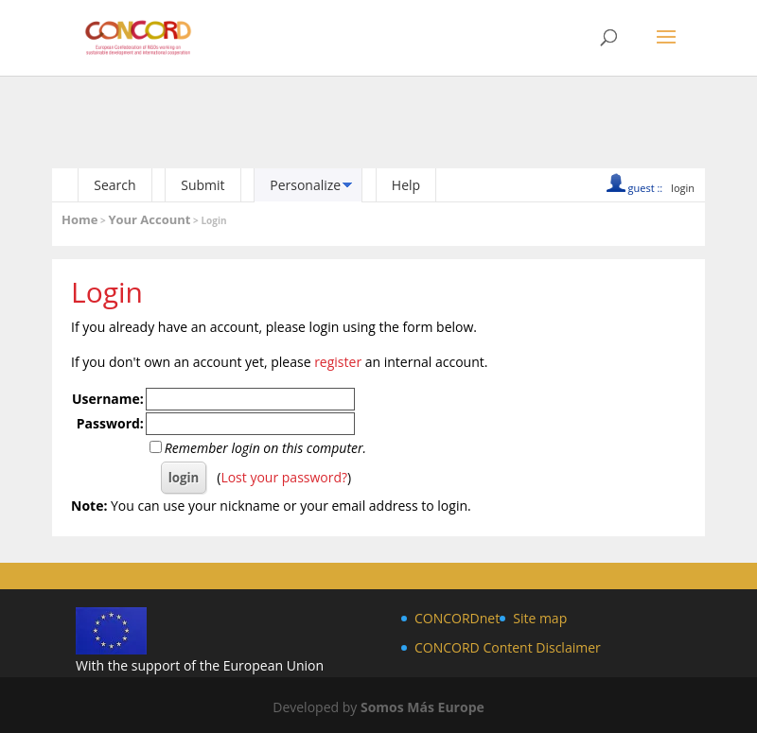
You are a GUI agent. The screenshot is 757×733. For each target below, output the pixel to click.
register (337, 362)
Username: (108, 399)
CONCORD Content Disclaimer (507, 647)
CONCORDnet (457, 618)
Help (406, 185)
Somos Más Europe (422, 707)
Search (114, 185)
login (683, 188)
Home (79, 219)
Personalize (305, 185)
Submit (202, 185)
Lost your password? (283, 477)
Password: (110, 423)
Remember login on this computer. (265, 448)
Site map (540, 618)
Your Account (149, 219)
